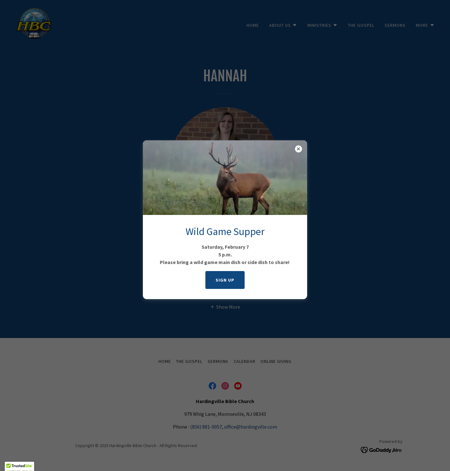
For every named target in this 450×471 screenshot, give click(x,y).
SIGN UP (225, 280)
